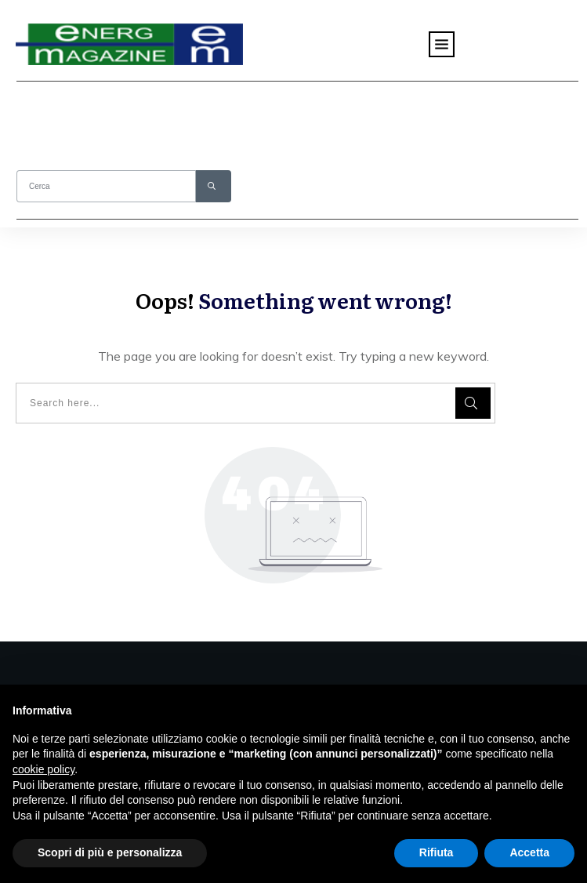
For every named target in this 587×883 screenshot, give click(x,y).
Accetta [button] (529, 852)
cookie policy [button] (43, 769)
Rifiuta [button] (436, 852)
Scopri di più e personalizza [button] (110, 852)
